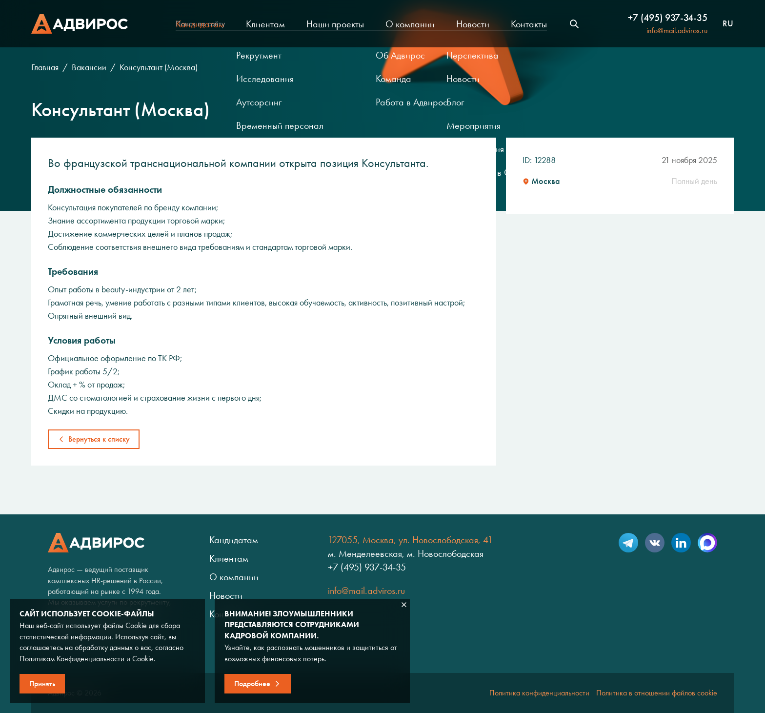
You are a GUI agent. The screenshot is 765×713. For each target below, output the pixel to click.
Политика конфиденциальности (539, 692)
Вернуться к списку (99, 439)
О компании (410, 24)
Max (707, 542)
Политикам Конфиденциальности (72, 658)
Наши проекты (335, 24)
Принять (42, 683)
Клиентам (265, 24)
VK (654, 542)
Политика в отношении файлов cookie (656, 692)
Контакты (529, 24)
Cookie (143, 658)
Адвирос (79, 24)
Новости (472, 24)
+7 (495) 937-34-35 (667, 17)
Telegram (628, 542)
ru (728, 24)
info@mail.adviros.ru (676, 30)
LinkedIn (681, 542)
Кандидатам (200, 24)
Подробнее (252, 683)
